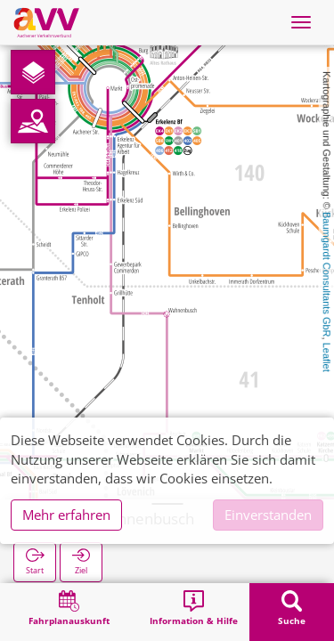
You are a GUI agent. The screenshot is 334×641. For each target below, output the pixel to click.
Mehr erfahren (66, 514)
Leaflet (327, 357)
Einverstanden (268, 514)
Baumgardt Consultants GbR (327, 274)
